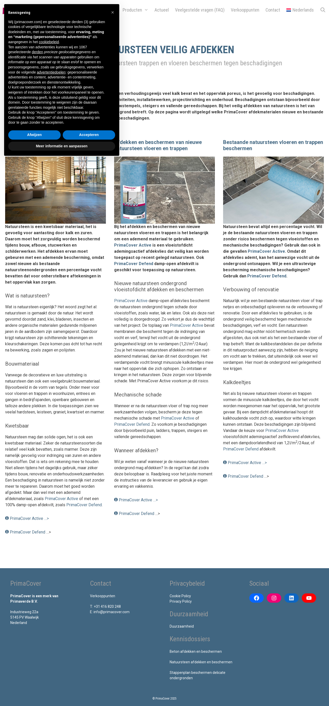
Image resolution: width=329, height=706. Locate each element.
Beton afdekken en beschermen (196, 651)
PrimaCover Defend (84, 504)
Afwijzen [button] (34, 135)
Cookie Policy (180, 596)
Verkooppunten (245, 10)
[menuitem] (300, 10)
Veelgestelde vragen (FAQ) (200, 10)
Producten (137, 10)
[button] (112, 12)
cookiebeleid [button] (49, 42)
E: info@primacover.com (110, 612)
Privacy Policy (181, 601)
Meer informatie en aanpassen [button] (62, 146)
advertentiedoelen (51, 72)
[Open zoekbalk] (323, 10)
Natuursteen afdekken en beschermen (201, 662)
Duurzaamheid (182, 626)
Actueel (161, 10)
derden (37, 52)
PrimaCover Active (61, 498)
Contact (273, 10)
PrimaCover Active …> (29, 518)
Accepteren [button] (89, 135)
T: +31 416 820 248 (105, 606)
